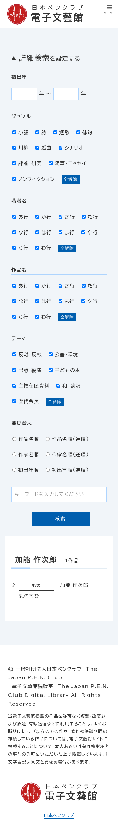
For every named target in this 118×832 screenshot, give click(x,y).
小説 (20, 132)
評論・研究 (27, 163)
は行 (43, 232)
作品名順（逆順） (67, 439)
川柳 (20, 147)
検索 (60, 518)
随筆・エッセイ (67, 163)
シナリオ (71, 147)
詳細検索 (49, 58)
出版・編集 (27, 370)
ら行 (20, 247)
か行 (43, 217)
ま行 (67, 232)
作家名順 (25, 454)
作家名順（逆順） (67, 454)
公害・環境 (63, 354)
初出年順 (25, 470)
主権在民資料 (30, 385)
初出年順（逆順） (67, 470)
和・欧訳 (68, 385)
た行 (90, 217)
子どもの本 (64, 370)
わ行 (43, 247)
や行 (89, 232)
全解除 (70, 179)
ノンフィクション (33, 179)
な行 (20, 232)
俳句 (84, 132)
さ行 (67, 217)
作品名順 (25, 439)
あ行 (20, 217)
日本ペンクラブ (59, 815)
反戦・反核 (27, 354)
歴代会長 (25, 401)
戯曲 (43, 147)
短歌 (61, 132)
